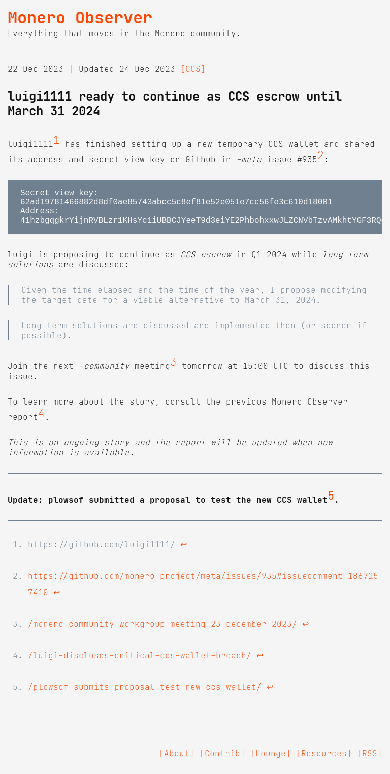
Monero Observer (80, 18)
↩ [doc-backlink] (183, 552)
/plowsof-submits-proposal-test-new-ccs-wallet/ (145, 695)
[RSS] (369, 761)
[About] (176, 761)
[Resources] (324, 761)
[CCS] (193, 69)
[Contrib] (222, 761)
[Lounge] (270, 761)
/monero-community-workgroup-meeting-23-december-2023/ (162, 632)
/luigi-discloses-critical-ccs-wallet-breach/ (139, 663)
